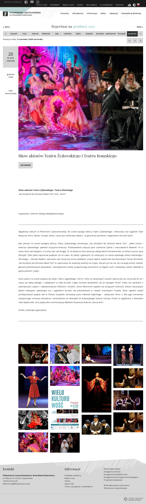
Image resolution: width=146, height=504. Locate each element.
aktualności (77, 13)
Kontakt (120, 5)
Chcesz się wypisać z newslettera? (79, 486)
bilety (103, 13)
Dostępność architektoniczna (115, 474)
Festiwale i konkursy (73, 475)
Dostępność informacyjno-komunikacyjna (121, 477)
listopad (121, 33)
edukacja (113, 13)
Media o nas (68, 5)
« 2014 (6, 27)
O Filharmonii (106, 5)
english (13, 2)
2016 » (140, 27)
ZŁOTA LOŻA (41, 5)
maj (56, 33)
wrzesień (100, 33)
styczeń (13, 33)
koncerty (65, 13)
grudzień (132, 33)
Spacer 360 (69, 484)
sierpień (89, 33)
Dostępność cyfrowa (112, 471)
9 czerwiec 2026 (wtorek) (30, 39)
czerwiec (68, 33)
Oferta (80, 5)
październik (111, 33)
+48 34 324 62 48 (10, 481)
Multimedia (91, 5)
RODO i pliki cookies (112, 469)
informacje (92, 13)
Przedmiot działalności (113, 480)
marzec (35, 33)
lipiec (78, 33)
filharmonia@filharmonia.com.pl (16, 484)
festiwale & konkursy (131, 13)
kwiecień (46, 33)
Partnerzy (55, 5)
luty (24, 33)
